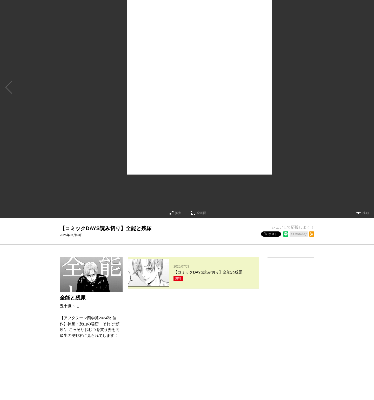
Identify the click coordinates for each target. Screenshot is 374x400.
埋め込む (301, 234)
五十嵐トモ (69, 306)
